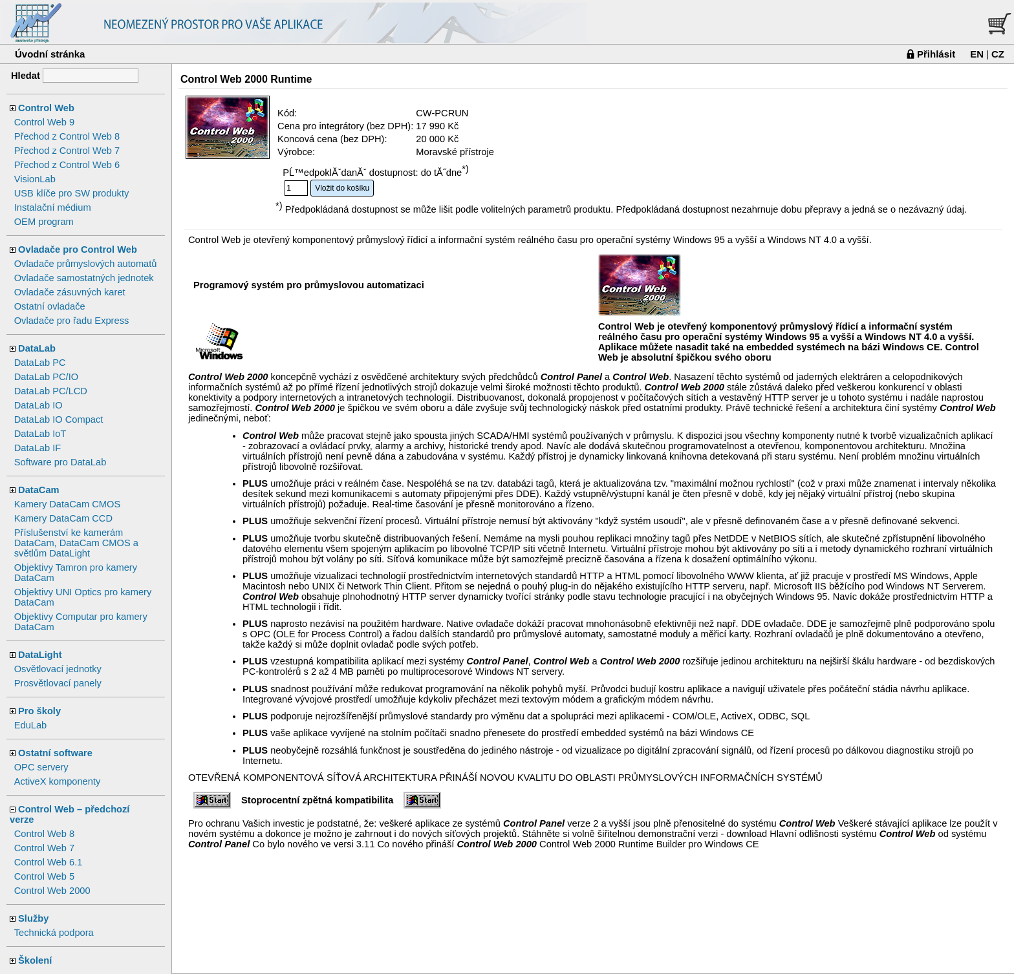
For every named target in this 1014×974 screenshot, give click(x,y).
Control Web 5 (44, 876)
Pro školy (39, 711)
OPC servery (41, 767)
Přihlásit (936, 53)
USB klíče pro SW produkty (71, 193)
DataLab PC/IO (46, 377)
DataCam (38, 490)
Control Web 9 (44, 122)
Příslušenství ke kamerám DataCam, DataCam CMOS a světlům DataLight (76, 542)
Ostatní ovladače (49, 306)
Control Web (46, 108)
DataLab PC (40, 362)
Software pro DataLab (60, 462)
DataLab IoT (40, 434)
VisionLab (35, 179)
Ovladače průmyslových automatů (85, 264)
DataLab (37, 348)
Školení (35, 960)
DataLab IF (37, 448)
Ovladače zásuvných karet (69, 292)
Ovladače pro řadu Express (71, 320)
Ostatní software (55, 753)
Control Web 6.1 (48, 862)
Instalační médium (52, 207)
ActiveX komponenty (57, 781)
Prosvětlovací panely (58, 683)
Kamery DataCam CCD (63, 518)
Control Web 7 (44, 848)
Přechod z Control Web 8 (67, 136)
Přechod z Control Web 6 (67, 165)
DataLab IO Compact (58, 419)
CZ (997, 53)
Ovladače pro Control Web (77, 249)
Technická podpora (54, 932)
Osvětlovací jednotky (58, 669)
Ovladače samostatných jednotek (84, 278)
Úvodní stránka (50, 53)
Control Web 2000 (52, 890)
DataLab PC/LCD (50, 391)
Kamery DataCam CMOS (67, 504)
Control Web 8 (44, 834)
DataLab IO (38, 405)
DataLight (40, 655)
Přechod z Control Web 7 (67, 150)
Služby (33, 918)
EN (977, 53)
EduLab (30, 725)
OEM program (44, 222)
